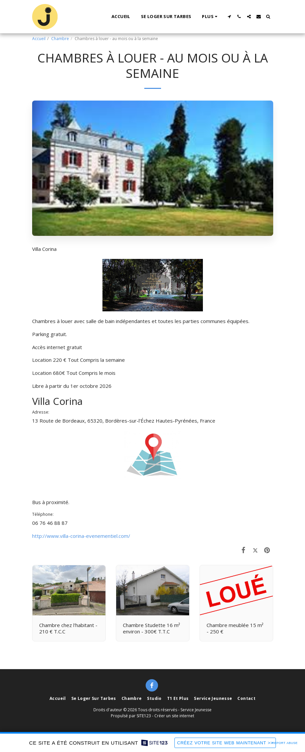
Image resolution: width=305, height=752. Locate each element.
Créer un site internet (174, 716)
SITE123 (144, 716)
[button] (229, 16)
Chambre (60, 38)
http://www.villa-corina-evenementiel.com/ (81, 536)
